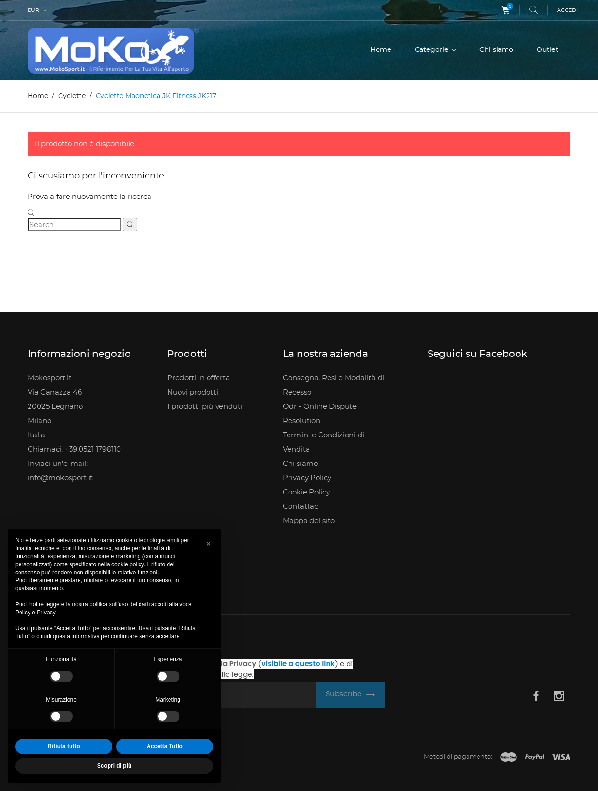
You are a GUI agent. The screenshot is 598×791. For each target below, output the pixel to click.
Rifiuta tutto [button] (64, 746)
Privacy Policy (307, 478)
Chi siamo (496, 50)
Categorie (432, 50)
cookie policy (127, 564)
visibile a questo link (298, 664)
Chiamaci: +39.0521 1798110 (74, 449)
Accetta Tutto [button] (165, 746)
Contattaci (301, 506)
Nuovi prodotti (192, 392)
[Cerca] (74, 224)
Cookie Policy (306, 492)
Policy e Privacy (35, 612)
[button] (208, 544)
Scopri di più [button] (114, 765)
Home (380, 50)
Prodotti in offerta (198, 378)
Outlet (547, 50)
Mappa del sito (309, 520)
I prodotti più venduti (204, 406)
